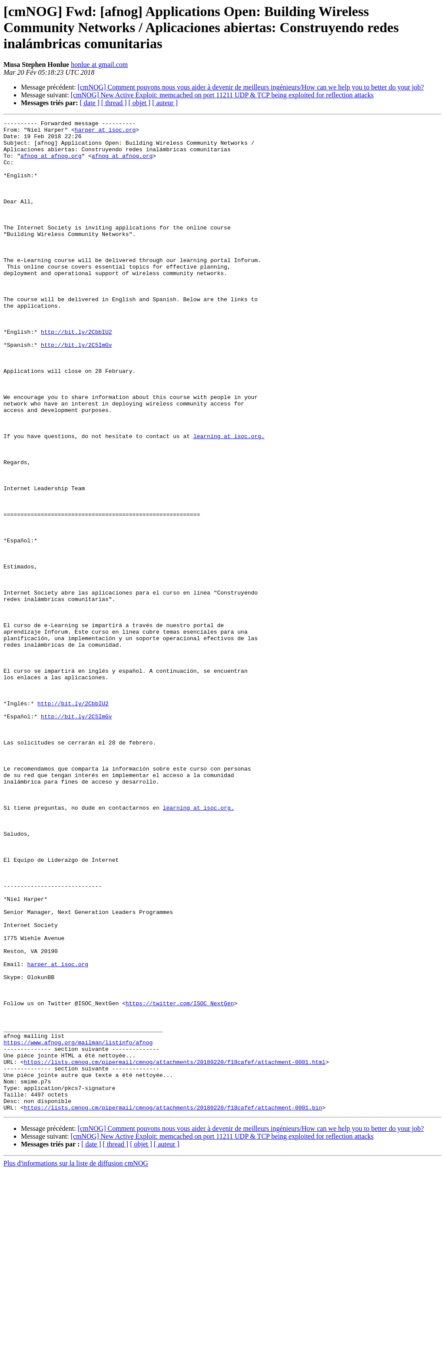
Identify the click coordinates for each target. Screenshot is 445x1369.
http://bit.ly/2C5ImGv (76, 390)
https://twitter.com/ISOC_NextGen (180, 1180)
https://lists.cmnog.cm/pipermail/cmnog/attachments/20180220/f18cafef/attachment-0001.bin (173, 1305)
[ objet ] (139, 102)
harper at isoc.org (105, 132)
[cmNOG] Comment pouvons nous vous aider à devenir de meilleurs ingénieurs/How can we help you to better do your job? (251, 87)
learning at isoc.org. (229, 500)
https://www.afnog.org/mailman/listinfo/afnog (78, 1227)
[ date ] (90, 102)
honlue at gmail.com (99, 64)
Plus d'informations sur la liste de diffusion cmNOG (75, 1361)
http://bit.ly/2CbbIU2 (76, 375)
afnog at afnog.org (50, 163)
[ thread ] (114, 102)
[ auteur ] (165, 102)
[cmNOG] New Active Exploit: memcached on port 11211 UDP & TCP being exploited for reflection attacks (222, 95)
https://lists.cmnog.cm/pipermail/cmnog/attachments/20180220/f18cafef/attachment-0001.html (174, 1251)
